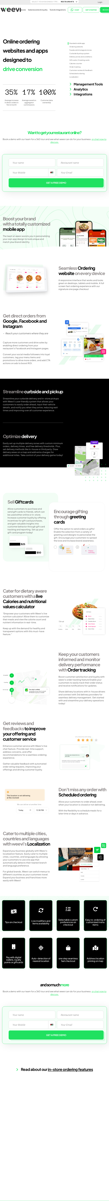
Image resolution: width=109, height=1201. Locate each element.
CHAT (75, 9)
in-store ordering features (70, 1069)
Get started (91, 10)
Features (22, 10)
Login (100, 2)
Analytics (78, 89)
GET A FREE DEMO (56, 182)
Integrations (80, 94)
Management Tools (86, 84)
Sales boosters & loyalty (38, 10)
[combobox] (51, 172)
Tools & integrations (58, 10)
